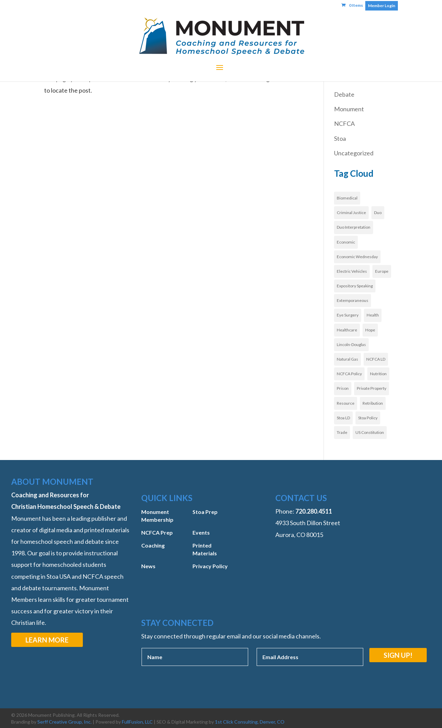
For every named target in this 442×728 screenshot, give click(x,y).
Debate (344, 94)
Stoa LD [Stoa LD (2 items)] (343, 417)
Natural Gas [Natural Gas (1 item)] (347, 359)
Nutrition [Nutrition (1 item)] (378, 373)
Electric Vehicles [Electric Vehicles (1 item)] (352, 271)
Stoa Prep (205, 512)
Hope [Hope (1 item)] (370, 329)
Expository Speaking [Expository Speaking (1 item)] (355, 285)
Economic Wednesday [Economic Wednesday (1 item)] (357, 256)
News (148, 566)
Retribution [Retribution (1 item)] (373, 403)
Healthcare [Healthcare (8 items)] (347, 329)
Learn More (47, 640)
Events (201, 532)
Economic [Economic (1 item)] (346, 242)
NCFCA (344, 123)
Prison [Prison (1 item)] (343, 388)
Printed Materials (204, 549)
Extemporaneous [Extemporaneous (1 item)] (352, 300)
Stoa (340, 138)
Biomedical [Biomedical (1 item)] (347, 197)
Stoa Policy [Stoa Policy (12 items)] (367, 417)
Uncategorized (353, 153)
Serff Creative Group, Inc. (64, 722)
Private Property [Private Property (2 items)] (371, 388)
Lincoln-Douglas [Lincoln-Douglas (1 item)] (351, 344)
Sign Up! (398, 655)
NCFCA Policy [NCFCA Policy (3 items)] (349, 373)
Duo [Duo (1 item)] (378, 212)
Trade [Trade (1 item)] (342, 432)
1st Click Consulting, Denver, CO (249, 722)
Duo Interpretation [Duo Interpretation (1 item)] (353, 227)
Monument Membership (157, 515)
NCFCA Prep (157, 532)
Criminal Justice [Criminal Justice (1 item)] (351, 212)
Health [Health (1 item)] (373, 315)
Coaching (153, 545)
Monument (349, 109)
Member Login (381, 5)
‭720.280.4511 (313, 511)
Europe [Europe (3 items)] (381, 271)
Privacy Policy (210, 566)
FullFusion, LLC (137, 722)
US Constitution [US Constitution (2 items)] (369, 432)
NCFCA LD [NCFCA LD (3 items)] (375, 359)
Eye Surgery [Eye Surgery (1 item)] (347, 315)
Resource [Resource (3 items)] (345, 403)
